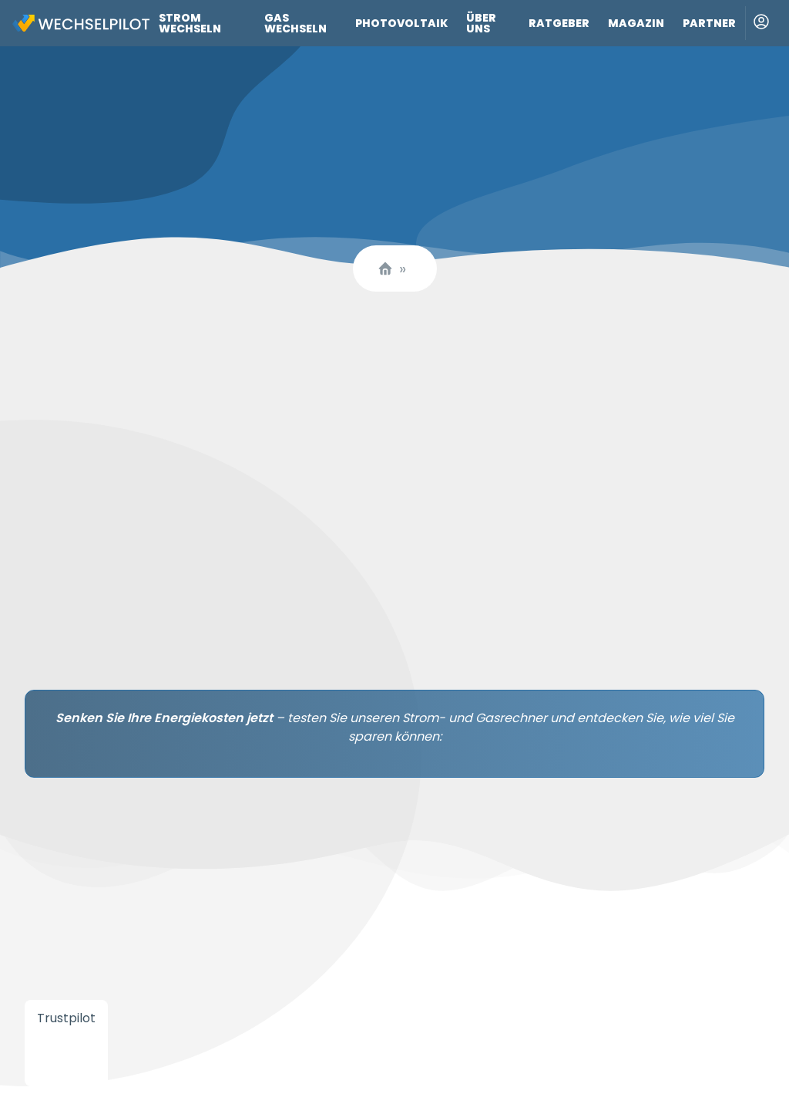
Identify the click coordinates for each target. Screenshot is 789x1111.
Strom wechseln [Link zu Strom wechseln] (190, 23)
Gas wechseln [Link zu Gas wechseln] (295, 23)
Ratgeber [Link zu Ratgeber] (559, 23)
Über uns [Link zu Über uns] (481, 23)
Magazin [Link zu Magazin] (636, 23)
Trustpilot (66, 1018)
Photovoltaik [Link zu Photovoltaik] (401, 23)
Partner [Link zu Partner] (709, 23)
